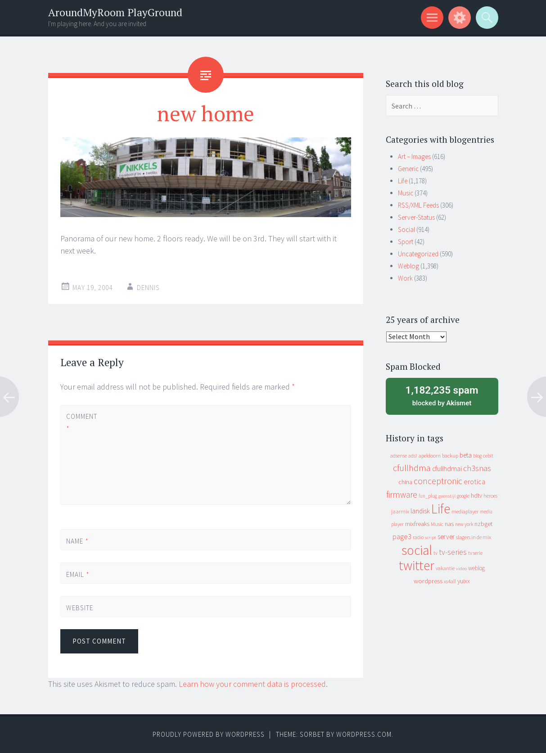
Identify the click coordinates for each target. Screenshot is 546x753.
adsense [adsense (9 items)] (398, 456)
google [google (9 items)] (463, 496)
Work (405, 278)
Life (402, 181)
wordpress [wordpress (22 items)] (428, 580)
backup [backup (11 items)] (450, 455)
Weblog (408, 266)
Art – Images (414, 156)
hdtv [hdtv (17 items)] (476, 495)
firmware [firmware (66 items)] (401, 494)
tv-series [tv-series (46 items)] (453, 552)
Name (77, 541)
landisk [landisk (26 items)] (420, 511)
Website (79, 607)
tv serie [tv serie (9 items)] (475, 553)
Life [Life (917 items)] (440, 508)
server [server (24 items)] (446, 536)
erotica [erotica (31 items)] (474, 481)
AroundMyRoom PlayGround (115, 12)
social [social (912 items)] (417, 550)
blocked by (442, 395)
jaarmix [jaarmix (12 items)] (400, 511)
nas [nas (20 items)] (449, 524)
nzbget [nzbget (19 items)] (483, 524)
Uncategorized (418, 253)
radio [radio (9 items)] (418, 537)
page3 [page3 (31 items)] (402, 536)
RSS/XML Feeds (418, 205)
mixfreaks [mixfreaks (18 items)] (417, 524)
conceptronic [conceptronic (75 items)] (438, 481)
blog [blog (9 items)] (477, 456)
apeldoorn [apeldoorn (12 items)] (429, 455)
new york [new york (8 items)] (464, 524)
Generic (408, 168)
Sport (405, 241)
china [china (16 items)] (405, 482)
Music (405, 193)
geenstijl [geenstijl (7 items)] (447, 496)
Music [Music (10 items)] (437, 524)
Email (78, 574)
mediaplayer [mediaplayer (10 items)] (464, 511)
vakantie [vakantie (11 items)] (445, 568)
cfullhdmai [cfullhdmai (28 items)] (447, 468)
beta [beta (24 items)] (466, 455)
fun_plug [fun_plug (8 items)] (428, 496)
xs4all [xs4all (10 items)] (450, 581)
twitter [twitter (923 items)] (416, 565)
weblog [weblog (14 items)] (476, 568)
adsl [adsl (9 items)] (412, 456)
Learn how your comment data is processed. (253, 684)
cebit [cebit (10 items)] (488, 455)
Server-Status (416, 217)
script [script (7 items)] (430, 537)
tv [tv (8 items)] (435, 553)
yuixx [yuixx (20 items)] (463, 581)
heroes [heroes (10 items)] (490, 495)
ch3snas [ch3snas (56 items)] (477, 468)
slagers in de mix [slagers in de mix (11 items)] (473, 537)
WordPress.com (364, 734)
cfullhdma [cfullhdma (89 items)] (412, 467)
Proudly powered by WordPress (209, 734)
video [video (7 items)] (461, 569)
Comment (81, 422)
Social (406, 229)
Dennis (148, 287)
